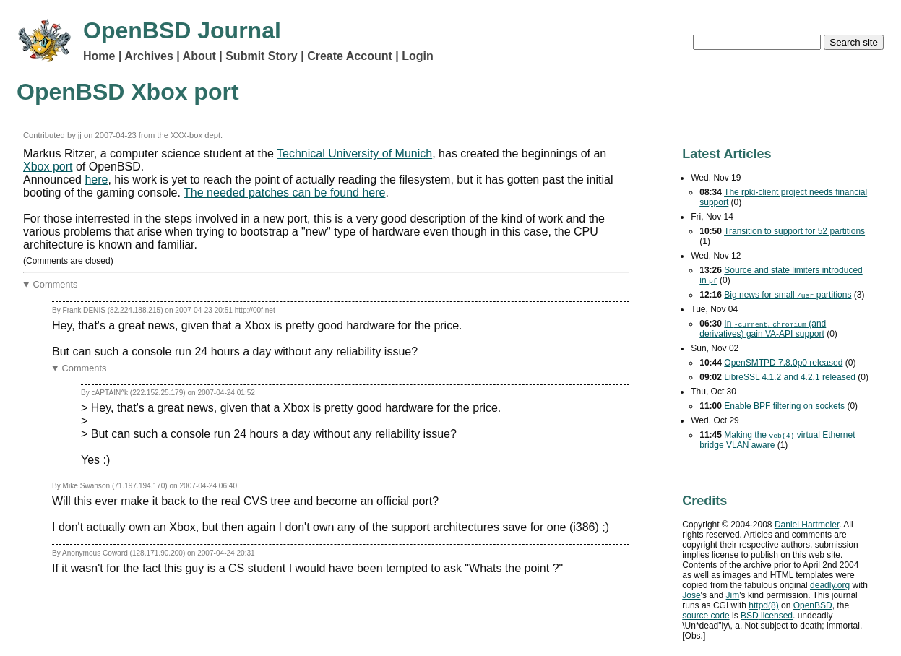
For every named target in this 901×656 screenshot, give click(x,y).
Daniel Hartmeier (807, 524)
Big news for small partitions (787, 295)
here (96, 179)
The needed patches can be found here (284, 192)
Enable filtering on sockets (784, 406)
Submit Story (261, 56)
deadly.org (830, 585)
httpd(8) (763, 605)
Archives (148, 56)
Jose (691, 595)
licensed (767, 615)
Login (418, 56)
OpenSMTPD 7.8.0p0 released (783, 363)
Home (99, 56)
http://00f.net (255, 310)
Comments (55, 284)
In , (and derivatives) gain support (762, 329)
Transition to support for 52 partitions (794, 231)
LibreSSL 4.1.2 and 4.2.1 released (789, 377)
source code (705, 615)
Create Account (349, 56)
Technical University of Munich (354, 153)
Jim (733, 595)
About (199, 56)
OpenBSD (812, 605)
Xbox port (47, 166)
